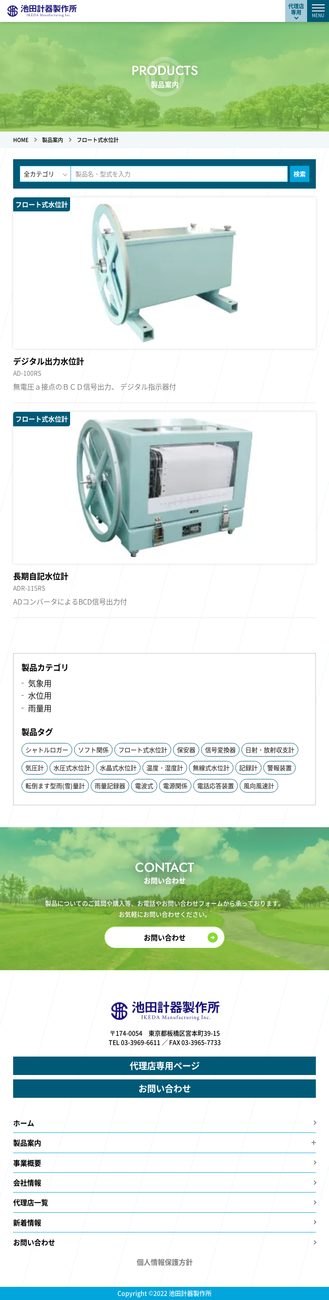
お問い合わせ (165, 937)
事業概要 (27, 1162)
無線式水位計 (211, 767)
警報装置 (279, 767)
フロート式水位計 (142, 749)
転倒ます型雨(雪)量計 (55, 785)
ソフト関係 (93, 749)
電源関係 (175, 785)
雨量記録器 (110, 785)
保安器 (186, 749)
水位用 (40, 695)
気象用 (40, 683)
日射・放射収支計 (269, 749)
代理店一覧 (30, 1202)
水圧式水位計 (71, 767)
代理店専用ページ (165, 1065)
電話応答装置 (215, 785)
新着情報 (27, 1222)
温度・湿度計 (164, 767)
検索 (300, 173)
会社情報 (27, 1182)
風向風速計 (259, 785)
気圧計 (34, 767)
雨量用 (40, 708)
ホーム (23, 1123)
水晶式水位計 (118, 767)
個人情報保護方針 (165, 1262)
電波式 (144, 785)
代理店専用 (296, 9)
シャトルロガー (46, 749)
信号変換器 (220, 749)
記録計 (248, 767)
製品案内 (27, 1142)
